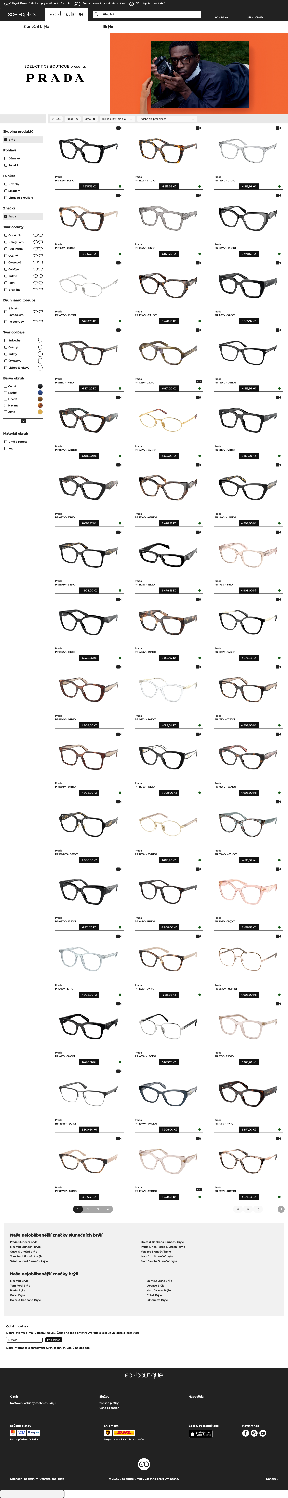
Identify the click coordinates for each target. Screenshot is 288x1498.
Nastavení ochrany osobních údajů (33, 1403)
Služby (104, 1396)
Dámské (12, 158)
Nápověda (196, 1396)
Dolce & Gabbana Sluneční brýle (162, 1242)
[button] (21, 14)
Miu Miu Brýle (19, 1280)
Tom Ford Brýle (20, 1285)
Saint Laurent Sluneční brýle (29, 1261)
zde (87, 1347)
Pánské (11, 165)
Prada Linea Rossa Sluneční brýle (163, 1246)
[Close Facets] (23, 119)
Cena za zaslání (109, 1407)
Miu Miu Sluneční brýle (25, 1246)
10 (258, 1209)
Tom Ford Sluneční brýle (26, 1256)
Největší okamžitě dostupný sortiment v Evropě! (41, 3)
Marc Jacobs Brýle (159, 1290)
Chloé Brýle (154, 1295)
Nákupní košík (255, 17)
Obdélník (23, 235)
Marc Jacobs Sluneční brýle (159, 1261)
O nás (14, 1396)
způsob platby (108, 1403)
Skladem (12, 190)
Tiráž (61, 1478)
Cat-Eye (23, 269)
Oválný (23, 255)
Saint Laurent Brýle (159, 1280)
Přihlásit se (221, 17)
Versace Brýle (155, 1285)
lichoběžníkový (23, 367)
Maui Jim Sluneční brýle (157, 1256)
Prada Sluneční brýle (23, 1242)
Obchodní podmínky (24, 1478)
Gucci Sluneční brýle (23, 1251)
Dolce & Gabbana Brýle (25, 1300)
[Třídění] (167, 118)
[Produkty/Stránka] (117, 118)
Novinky (11, 184)
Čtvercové (23, 262)
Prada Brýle (17, 1290)
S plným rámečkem (23, 311)
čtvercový (23, 361)
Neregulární (23, 242)
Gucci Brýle (17, 1295)
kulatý (23, 354)
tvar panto (23, 249)
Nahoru (272, 1478)
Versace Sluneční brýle (156, 1251)
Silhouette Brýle (157, 1300)
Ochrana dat (47, 1478)
